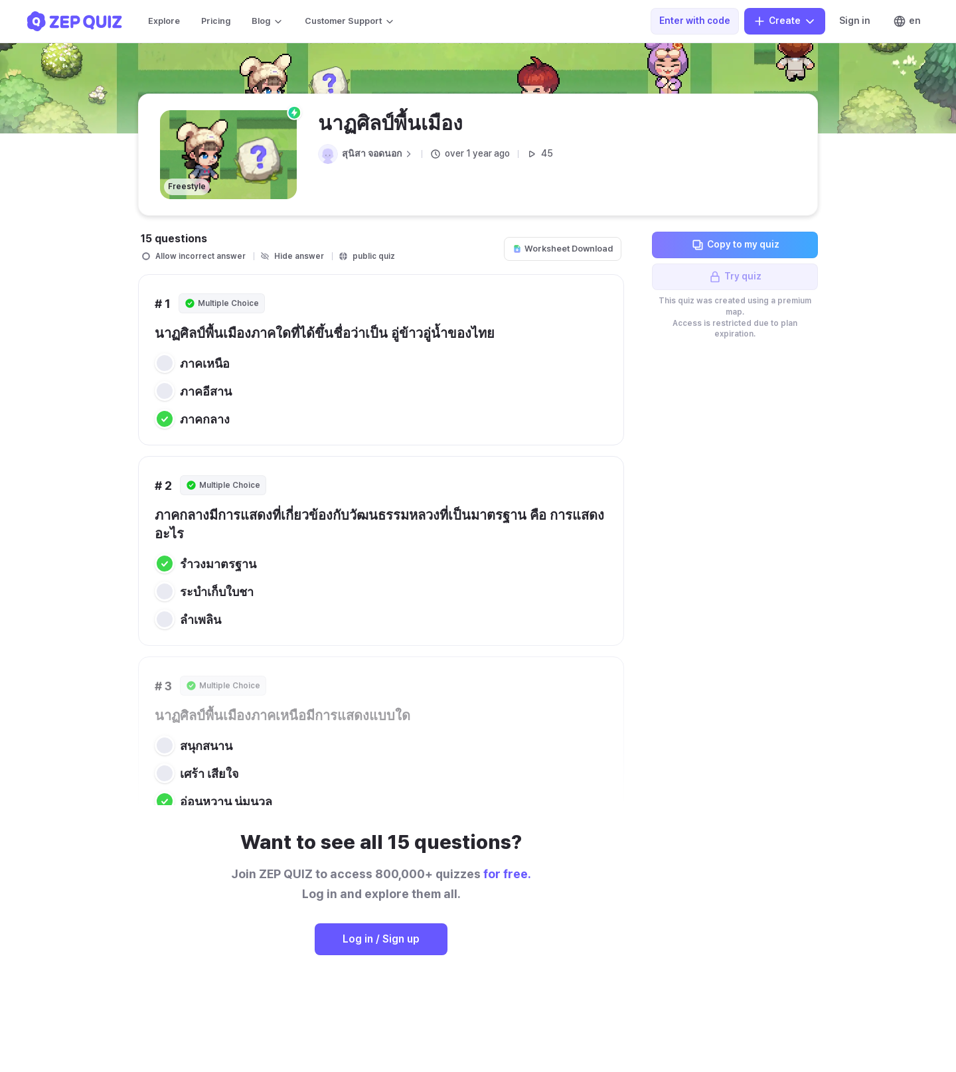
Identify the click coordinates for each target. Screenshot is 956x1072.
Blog (267, 21)
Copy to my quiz (735, 245)
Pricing (215, 21)
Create (785, 21)
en (907, 21)
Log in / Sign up (381, 939)
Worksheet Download (563, 249)
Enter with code (694, 20)
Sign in (854, 20)
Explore (164, 21)
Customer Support (350, 21)
